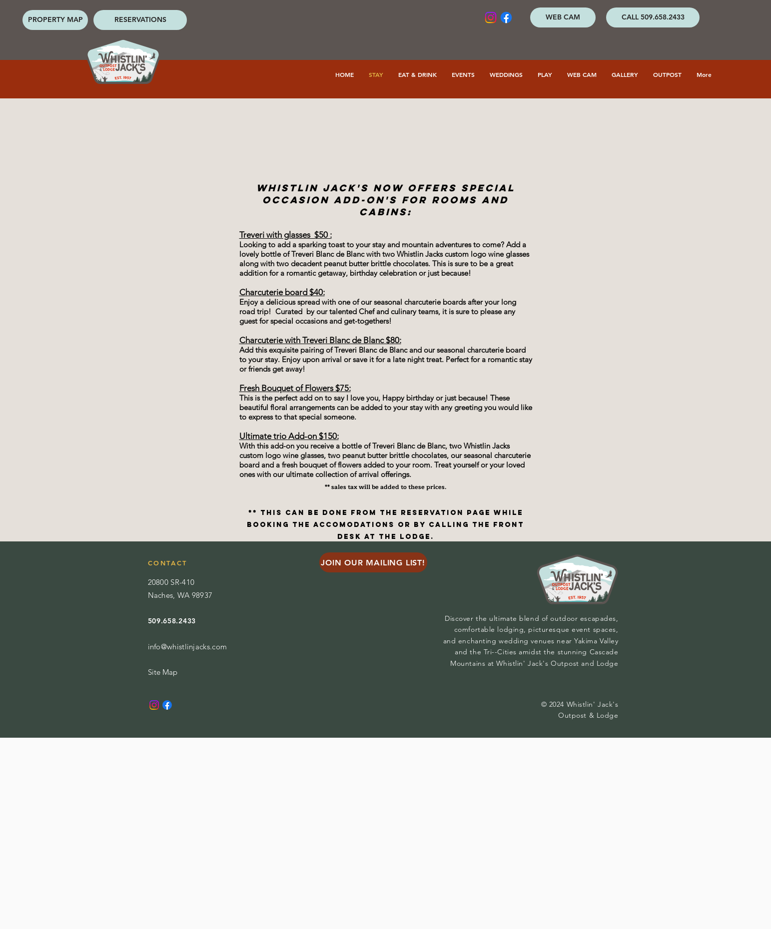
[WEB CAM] (563, 17)
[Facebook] (506, 17)
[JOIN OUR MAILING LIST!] (373, 562)
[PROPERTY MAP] (55, 20)
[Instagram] (490, 17)
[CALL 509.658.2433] (653, 17)
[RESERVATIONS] (140, 20)
